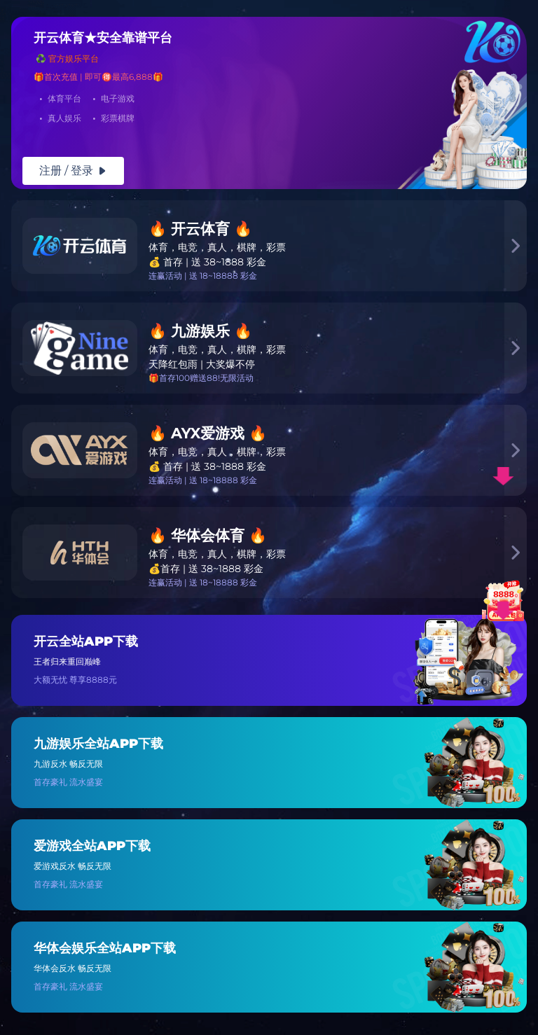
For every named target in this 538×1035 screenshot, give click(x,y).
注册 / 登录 (73, 170)
